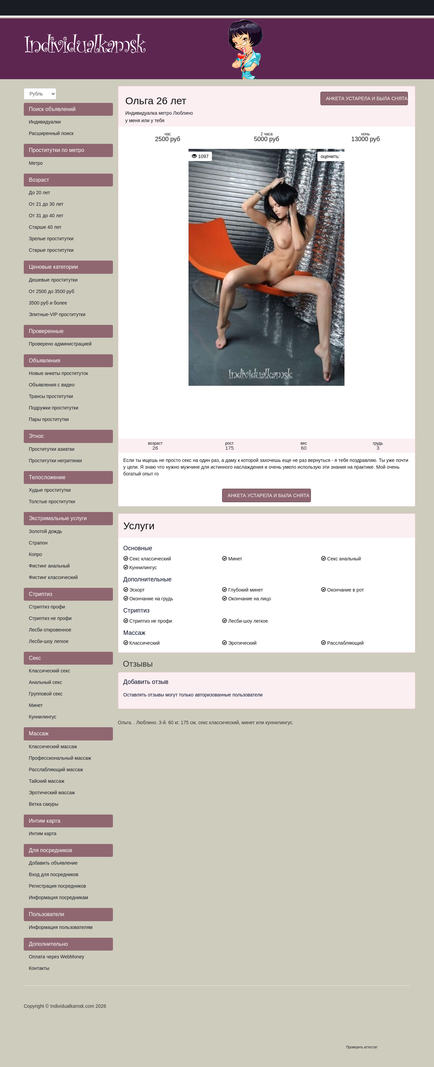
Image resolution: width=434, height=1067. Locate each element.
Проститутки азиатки (51, 449)
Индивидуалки (45, 122)
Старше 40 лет (45, 227)
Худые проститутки (50, 490)
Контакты (39, 968)
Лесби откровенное (50, 629)
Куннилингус (42, 716)
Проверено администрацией (60, 344)
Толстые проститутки (52, 501)
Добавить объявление (53, 863)
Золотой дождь (45, 531)
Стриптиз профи (47, 606)
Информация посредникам (58, 897)
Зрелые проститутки (51, 238)
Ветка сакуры (43, 804)
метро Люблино (176, 113)
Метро (36, 163)
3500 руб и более (48, 303)
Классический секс (49, 670)
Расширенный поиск (51, 133)
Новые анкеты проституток (58, 373)
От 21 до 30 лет (46, 204)
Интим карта (42, 833)
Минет (36, 705)
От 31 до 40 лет (46, 215)
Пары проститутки (49, 419)
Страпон (38, 543)
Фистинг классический (53, 577)
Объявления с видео (52, 384)
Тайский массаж (46, 781)
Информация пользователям (61, 927)
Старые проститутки (51, 250)
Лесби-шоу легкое (48, 641)
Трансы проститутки (51, 396)
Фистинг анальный (49, 566)
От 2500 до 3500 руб (51, 291)
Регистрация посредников (57, 886)
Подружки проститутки (53, 407)
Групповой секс (45, 693)
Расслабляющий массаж (56, 769)
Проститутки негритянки (55, 460)
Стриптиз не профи (50, 618)
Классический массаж (53, 746)
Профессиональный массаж (60, 758)
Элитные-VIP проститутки (57, 314)
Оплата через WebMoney (56, 956)
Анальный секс (45, 682)
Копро (35, 554)
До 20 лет (39, 192)
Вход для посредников (53, 874)
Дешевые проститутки (53, 280)
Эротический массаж (52, 792)
